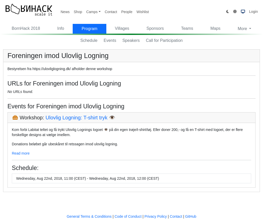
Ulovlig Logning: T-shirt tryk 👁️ (80, 117)
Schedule (89, 40)
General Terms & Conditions (89, 216)
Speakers (131, 40)
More (243, 28)
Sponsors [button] (155, 28)
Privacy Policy (155, 216)
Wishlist (142, 12)
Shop (78, 12)
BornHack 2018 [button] (26, 28)
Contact (111, 12)
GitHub (190, 216)
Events (110, 40)
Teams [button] (187, 28)
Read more (21, 153)
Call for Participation (164, 40)
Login (253, 11)
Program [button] (89, 28)
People (127, 12)
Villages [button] (122, 28)
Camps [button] (92, 12)
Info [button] (60, 28)
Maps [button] (215, 28)
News (65, 12)
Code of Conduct (128, 216)
